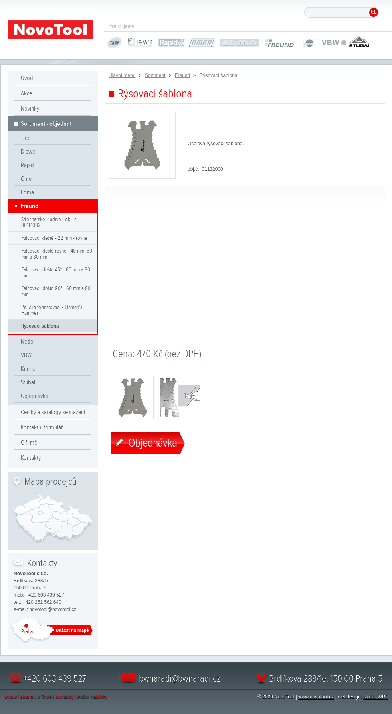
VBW (26, 355)
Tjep (25, 138)
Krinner (29, 368)
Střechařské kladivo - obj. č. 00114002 (49, 222)
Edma (27, 192)
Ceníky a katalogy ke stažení (53, 412)
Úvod (27, 78)
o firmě (45, 697)
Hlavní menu (122, 75)
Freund (29, 206)
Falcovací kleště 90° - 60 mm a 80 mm (56, 291)
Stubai (28, 382)
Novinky (30, 108)
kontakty (65, 697)
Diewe (28, 151)
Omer (27, 178)
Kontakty (31, 457)
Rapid (27, 165)
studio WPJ (375, 697)
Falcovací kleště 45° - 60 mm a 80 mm (55, 273)
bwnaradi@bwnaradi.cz (179, 678)
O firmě (29, 442)
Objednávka (34, 396)
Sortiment (155, 75)
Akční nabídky (92, 697)
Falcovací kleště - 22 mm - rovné (54, 238)
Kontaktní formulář (42, 427)
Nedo (27, 341)
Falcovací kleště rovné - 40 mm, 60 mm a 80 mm (56, 254)
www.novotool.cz (316, 697)
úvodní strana (19, 697)
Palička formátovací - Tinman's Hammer (51, 310)
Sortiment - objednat (46, 123)
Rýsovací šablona (40, 326)
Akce (26, 93)
